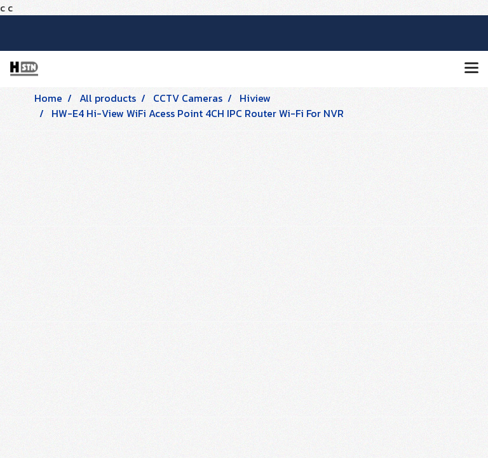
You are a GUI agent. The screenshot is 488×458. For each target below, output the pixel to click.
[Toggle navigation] (471, 69)
